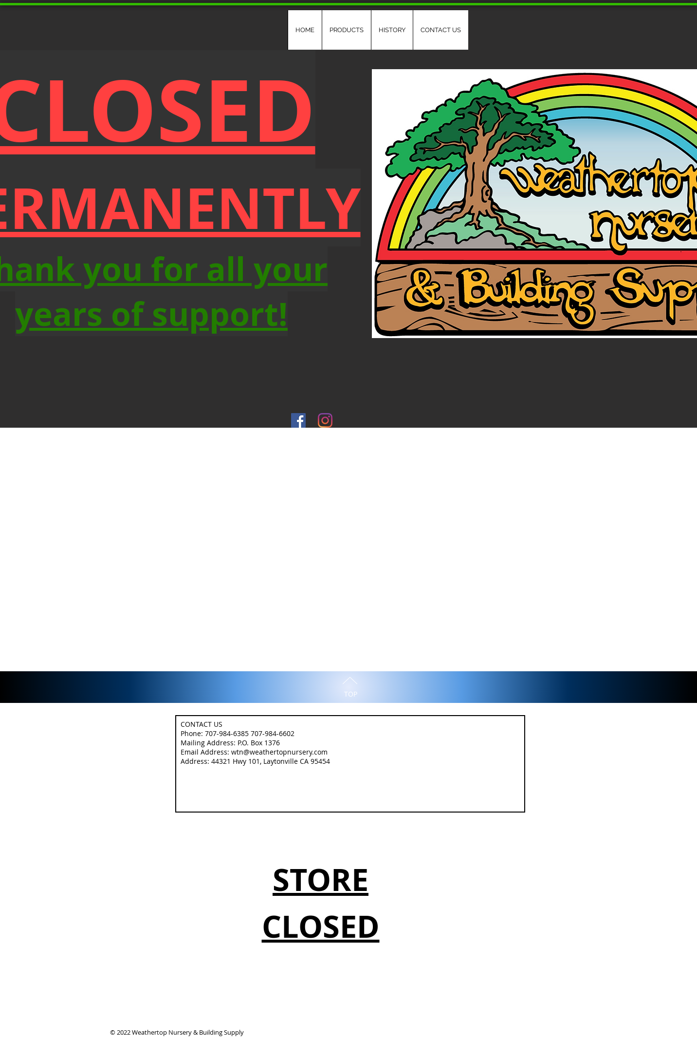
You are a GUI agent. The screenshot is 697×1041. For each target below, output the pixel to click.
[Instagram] (325, 420)
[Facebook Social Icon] (298, 420)
